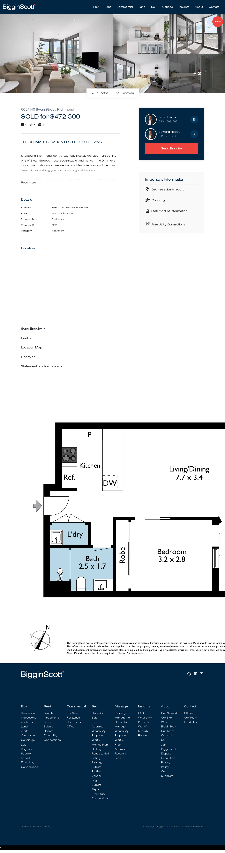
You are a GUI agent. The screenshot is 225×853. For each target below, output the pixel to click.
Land (142, 6)
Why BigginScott (168, 724)
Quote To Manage (121, 724)
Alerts (24, 731)
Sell (153, 6)
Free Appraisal (98, 724)
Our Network (169, 713)
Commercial (124, 6)
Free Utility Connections (170, 224)
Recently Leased (120, 756)
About (199, 6)
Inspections (28, 717)
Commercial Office (75, 724)
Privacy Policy (165, 765)
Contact (214, 6)
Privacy (47, 827)
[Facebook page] (189, 674)
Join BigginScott (168, 747)
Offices (188, 713)
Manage (167, 6)
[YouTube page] (201, 674)
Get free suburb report (169, 188)
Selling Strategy (97, 760)
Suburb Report (26, 756)
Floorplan (125, 91)
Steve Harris (167, 115)
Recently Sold (97, 715)
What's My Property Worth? (122, 736)
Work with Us (167, 738)
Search (48, 713)
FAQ (141, 713)
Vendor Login (96, 778)
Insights (184, 6)
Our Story (167, 717)
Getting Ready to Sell (100, 751)
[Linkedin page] (196, 674)
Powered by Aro (195, 827)
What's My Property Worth (99, 736)
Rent (107, 6)
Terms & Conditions (31, 827)
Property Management (123, 715)
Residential (28, 713)
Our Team (167, 731)
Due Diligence (27, 747)
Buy (96, 6)
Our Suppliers (167, 774)
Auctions (27, 722)
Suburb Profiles (96, 769)
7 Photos (99, 91)
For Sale (72, 713)
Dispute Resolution (168, 756)
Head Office (191, 722)
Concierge (160, 199)
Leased (48, 722)
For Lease (73, 717)
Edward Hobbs (169, 130)
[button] (26, 338)
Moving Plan (100, 744)
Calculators (28, 735)
